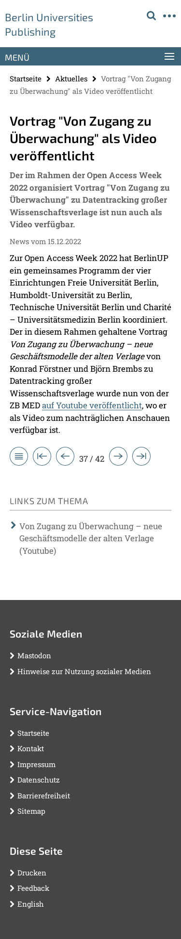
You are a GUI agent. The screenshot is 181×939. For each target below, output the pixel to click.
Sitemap (31, 811)
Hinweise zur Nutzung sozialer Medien (84, 671)
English (30, 904)
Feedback (33, 888)
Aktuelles (71, 78)
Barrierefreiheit (43, 795)
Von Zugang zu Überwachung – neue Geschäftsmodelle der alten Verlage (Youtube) (90, 538)
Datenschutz (38, 779)
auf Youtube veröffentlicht (92, 405)
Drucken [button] (31, 872)
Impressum (36, 764)
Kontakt (30, 748)
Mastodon (34, 655)
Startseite (26, 78)
